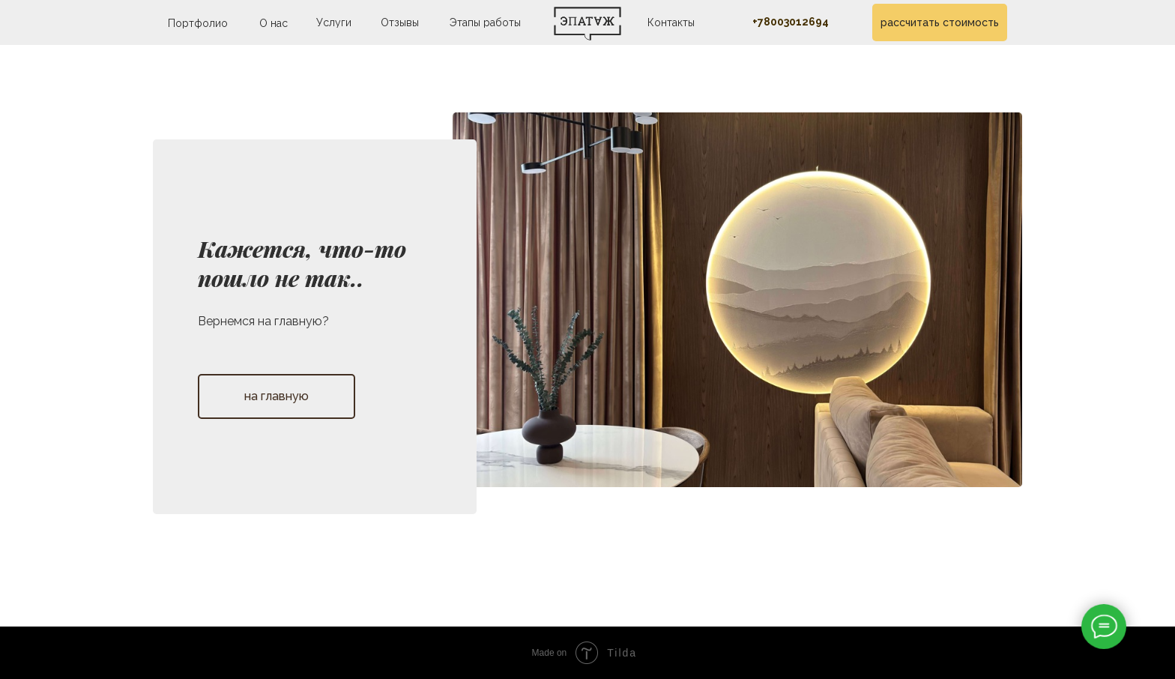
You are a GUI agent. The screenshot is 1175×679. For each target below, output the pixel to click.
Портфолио (198, 23)
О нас (273, 23)
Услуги (333, 22)
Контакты (671, 22)
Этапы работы (485, 22)
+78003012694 (790, 21)
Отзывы (400, 22)
